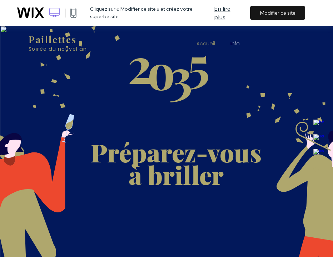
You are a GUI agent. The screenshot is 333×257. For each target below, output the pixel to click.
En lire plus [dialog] (222, 13)
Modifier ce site (277, 13)
